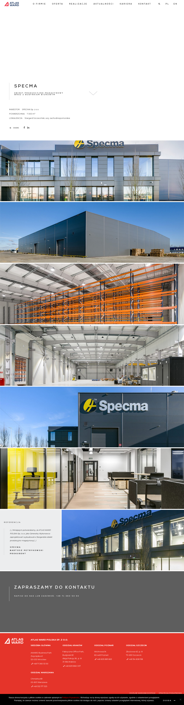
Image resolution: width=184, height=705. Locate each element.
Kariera (126, 4)
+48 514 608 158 (136, 659)
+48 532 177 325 (40, 686)
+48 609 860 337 (73, 666)
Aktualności (103, 4)
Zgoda (167, 700)
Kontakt (144, 4)
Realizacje (78, 4)
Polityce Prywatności (70, 697)
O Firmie (39, 4)
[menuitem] (39, 4)
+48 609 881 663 (104, 659)
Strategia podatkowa (170, 693)
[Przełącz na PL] (167, 4)
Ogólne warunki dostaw (142, 693)
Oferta (57, 4)
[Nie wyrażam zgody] (180, 699)
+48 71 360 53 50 (40, 663)
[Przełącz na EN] (175, 4)
